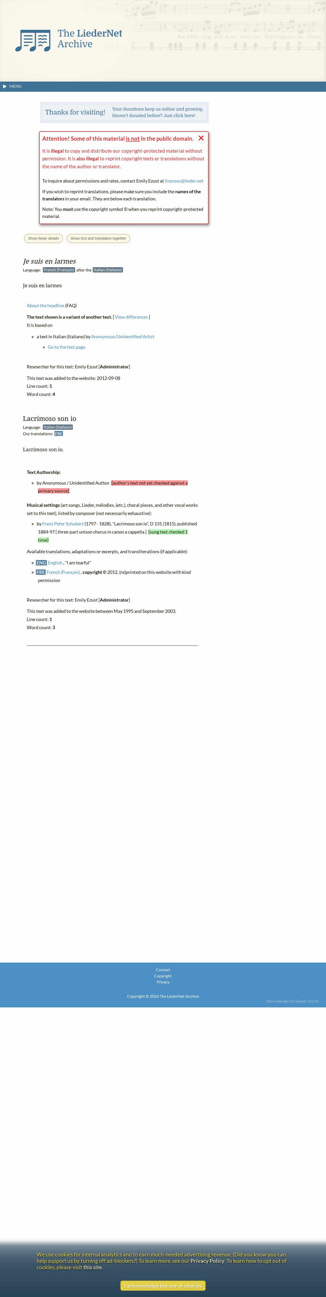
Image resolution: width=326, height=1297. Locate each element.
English (55, 562)
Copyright (163, 975)
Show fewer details (43, 238)
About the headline (45, 305)
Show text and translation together (98, 238)
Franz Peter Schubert (63, 523)
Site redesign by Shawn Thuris (293, 1000)
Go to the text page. (67, 347)
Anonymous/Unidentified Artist (122, 336)
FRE (58, 433)
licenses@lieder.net (184, 181)
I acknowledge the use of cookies (163, 1285)
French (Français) (63, 572)
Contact (163, 969)
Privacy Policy (207, 1260)
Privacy (163, 981)
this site (92, 1267)
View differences (131, 317)
